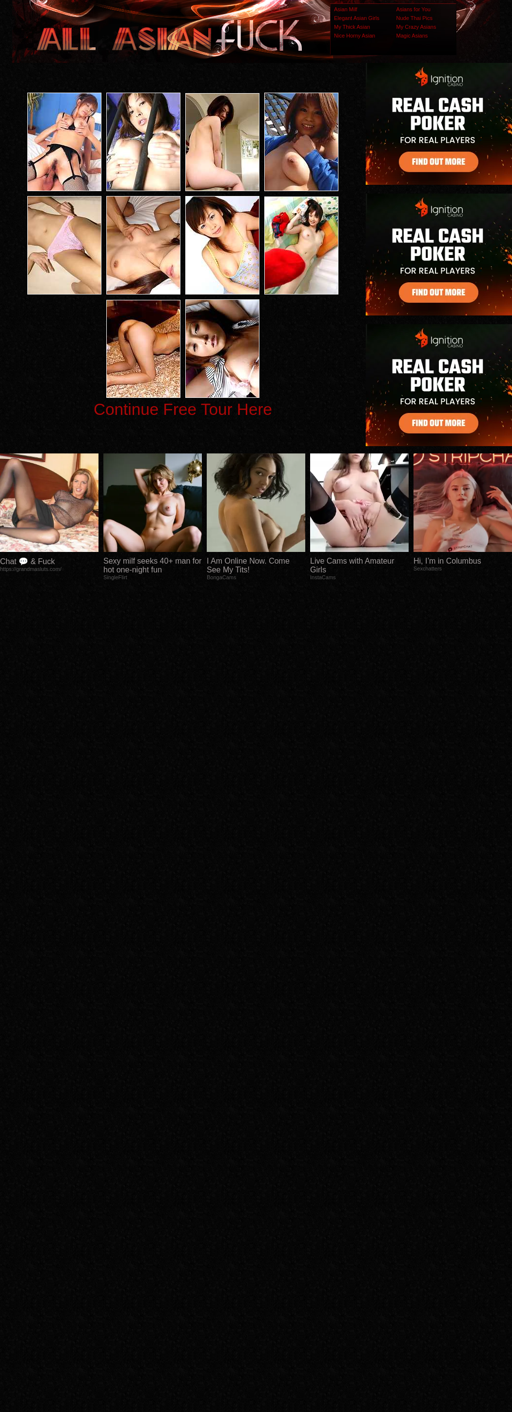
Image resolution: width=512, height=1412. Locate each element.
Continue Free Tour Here (183, 409)
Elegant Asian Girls (356, 18)
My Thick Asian (352, 27)
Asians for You (413, 9)
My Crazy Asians (416, 27)
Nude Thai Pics (414, 18)
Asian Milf (345, 9)
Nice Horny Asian (354, 36)
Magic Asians (412, 36)
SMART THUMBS (273, 1221)
